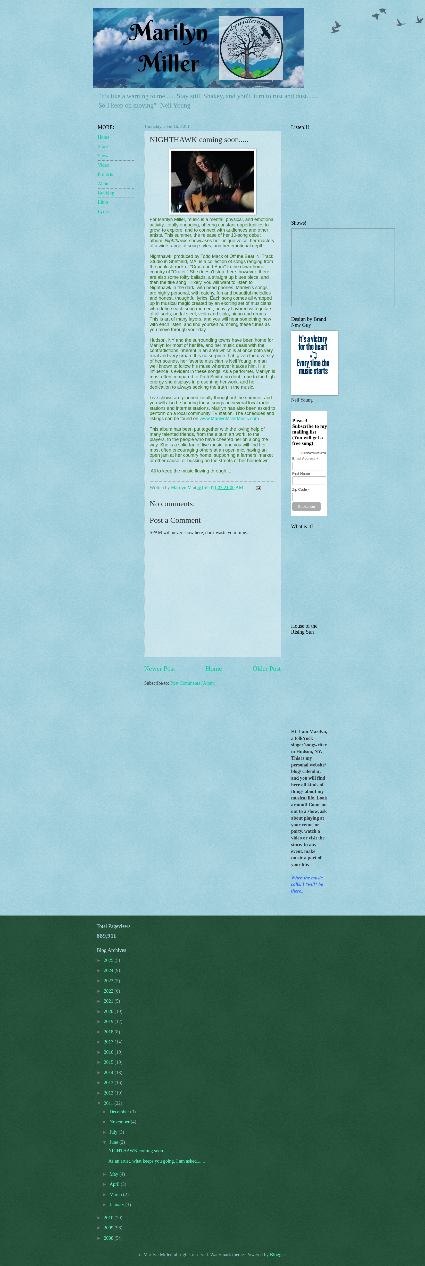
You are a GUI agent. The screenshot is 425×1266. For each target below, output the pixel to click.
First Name (301, 473)
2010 (109, 1217)
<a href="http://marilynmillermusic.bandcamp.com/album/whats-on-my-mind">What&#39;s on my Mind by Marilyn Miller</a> (355, 171)
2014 (109, 1072)
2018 (109, 1031)
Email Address (305, 458)
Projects (105, 174)
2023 (109, 980)
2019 (109, 1021)
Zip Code (301, 489)
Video (103, 165)
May (114, 1174)
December (120, 1111)
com (254, 418)
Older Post (267, 668)
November (120, 1121)
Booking (106, 192)
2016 (109, 1052)
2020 (109, 1011)
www (205, 418)
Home (214, 668)
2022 (109, 991)
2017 (109, 1041)
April (115, 1184)
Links (103, 202)
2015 (109, 1062)
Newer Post (159, 668)
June (114, 1142)
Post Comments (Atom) (192, 683)
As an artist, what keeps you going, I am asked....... (156, 1161)
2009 (109, 1227)
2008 (109, 1238)
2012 (109, 1093)
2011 (109, 1103)
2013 (109, 1082)
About (104, 183)
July (114, 1132)
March (116, 1194)
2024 (109, 970)
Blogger (277, 1254)
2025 (109, 960)
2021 (109, 1001)
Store (103, 146)
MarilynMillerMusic (230, 418)
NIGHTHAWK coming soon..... (138, 1150)
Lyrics (104, 211)
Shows (104, 155)
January (118, 1204)
